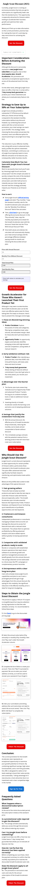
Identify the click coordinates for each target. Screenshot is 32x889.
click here (13, 213)
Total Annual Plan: (8, 262)
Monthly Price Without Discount (12, 256)
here (9, 613)
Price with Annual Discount (10, 249)
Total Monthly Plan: (8, 269)
